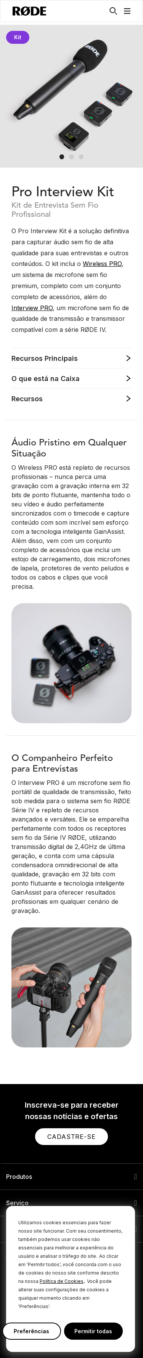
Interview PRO (32, 308)
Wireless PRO (102, 263)
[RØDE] (29, 11)
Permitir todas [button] (93, 1331)
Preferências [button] (31, 1331)
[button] (127, 11)
